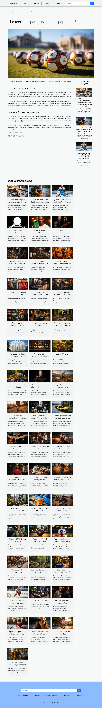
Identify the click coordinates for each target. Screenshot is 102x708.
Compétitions (13, 3)
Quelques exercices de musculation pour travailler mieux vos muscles (40, 450)
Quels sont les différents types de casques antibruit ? (39, 356)
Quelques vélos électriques (17, 571)
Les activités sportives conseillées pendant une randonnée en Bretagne (39, 573)
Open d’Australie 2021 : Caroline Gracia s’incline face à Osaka (40, 633)
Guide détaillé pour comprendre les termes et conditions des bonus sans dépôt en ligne (84, 102)
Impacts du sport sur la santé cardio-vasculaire (17, 632)
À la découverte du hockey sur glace (17, 602)
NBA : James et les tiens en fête (62, 602)
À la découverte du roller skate (62, 632)
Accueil (9, 12)
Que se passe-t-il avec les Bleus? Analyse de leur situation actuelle (84, 156)
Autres (58, 3)
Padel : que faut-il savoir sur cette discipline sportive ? (40, 541)
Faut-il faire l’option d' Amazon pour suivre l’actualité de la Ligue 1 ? (62, 542)
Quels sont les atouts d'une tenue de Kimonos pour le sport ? (17, 295)
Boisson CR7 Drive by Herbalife (17, 540)
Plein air (47, 3)
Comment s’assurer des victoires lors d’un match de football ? (62, 448)
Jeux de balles (36, 3)
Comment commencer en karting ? (62, 509)
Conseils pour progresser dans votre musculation (17, 479)
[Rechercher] (77, 3)
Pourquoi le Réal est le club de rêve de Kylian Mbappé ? (17, 263)
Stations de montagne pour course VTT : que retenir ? (62, 479)
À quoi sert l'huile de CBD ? (62, 355)
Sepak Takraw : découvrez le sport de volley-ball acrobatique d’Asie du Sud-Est (62, 265)
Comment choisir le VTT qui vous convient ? (62, 294)
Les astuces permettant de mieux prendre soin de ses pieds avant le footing (17, 419)
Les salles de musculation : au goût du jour (62, 572)
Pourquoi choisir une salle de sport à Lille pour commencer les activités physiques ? (40, 295)
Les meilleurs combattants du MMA (62, 231)
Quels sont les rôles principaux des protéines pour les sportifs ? (40, 480)
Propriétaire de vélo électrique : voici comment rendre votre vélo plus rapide (62, 388)
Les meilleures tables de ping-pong (40, 324)
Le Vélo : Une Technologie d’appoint (17, 663)
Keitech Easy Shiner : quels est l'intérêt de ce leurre (40, 417)
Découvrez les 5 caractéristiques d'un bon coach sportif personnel (40, 265)
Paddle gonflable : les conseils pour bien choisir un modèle (62, 417)
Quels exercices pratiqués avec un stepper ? (17, 510)
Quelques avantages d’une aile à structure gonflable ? (17, 356)
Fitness (24, 3)
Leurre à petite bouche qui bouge (17, 386)
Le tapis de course (40, 601)
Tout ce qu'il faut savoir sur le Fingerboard (17, 447)
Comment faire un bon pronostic (40, 509)
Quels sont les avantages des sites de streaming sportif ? (17, 325)
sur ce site (38, 107)
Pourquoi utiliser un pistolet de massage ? (39, 386)
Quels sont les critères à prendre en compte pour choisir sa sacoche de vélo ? (62, 326)
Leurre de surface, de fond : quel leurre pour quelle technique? (84, 129)
